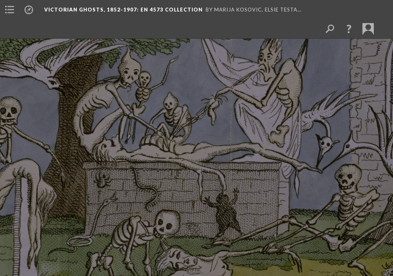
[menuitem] (9, 9)
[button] (348, 28)
